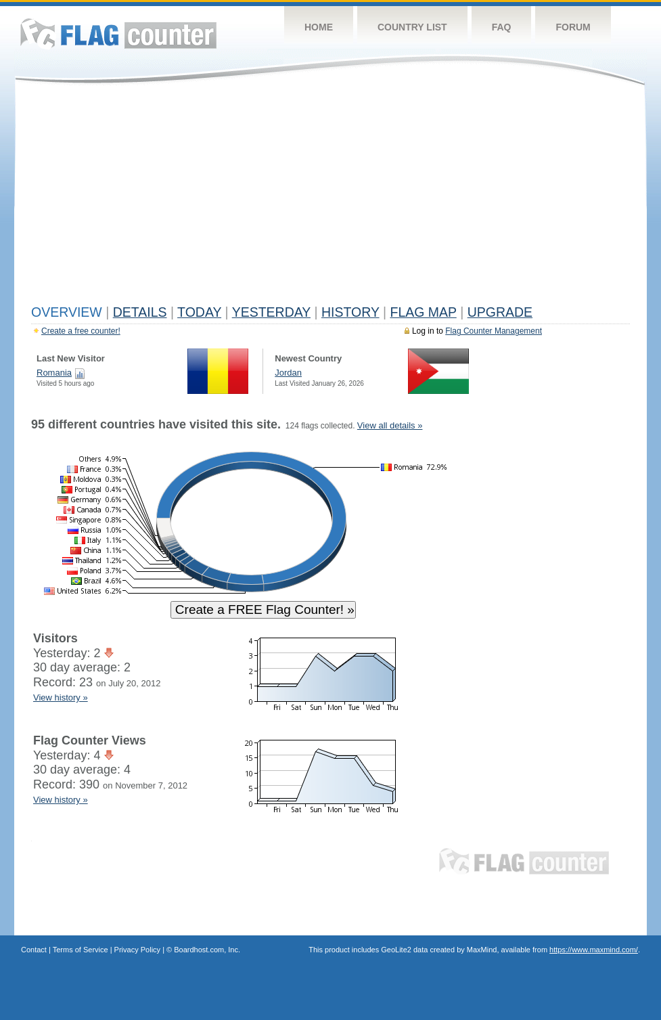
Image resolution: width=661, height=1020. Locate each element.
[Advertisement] (330, 197)
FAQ (501, 27)
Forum (572, 27)
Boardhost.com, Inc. (207, 950)
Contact (34, 950)
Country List (412, 27)
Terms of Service (80, 950)
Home (318, 27)
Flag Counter (118, 33)
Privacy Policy (137, 950)
